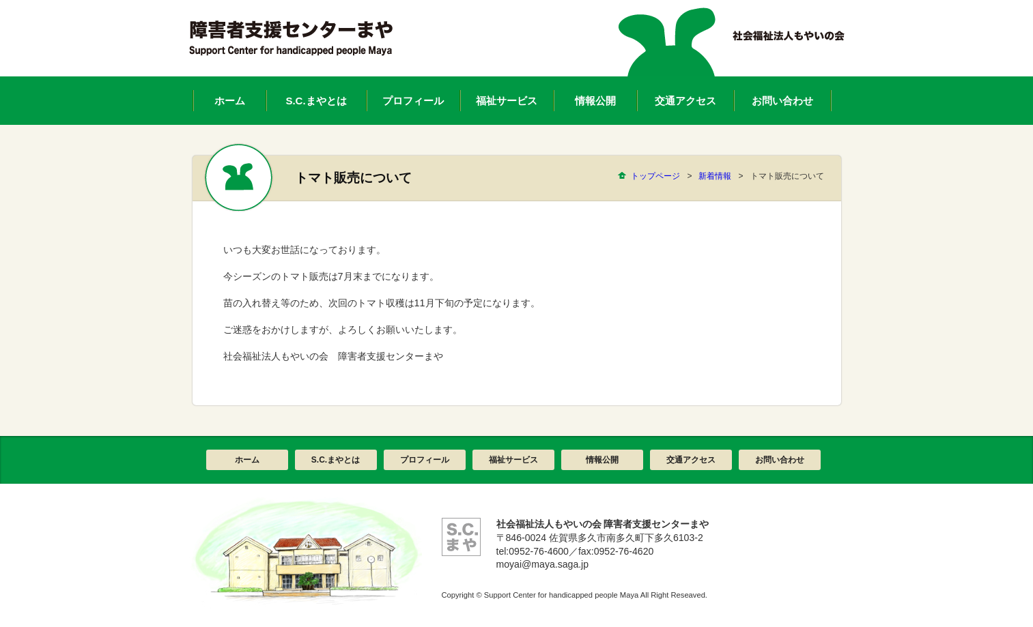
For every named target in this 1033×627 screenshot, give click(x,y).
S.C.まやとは (335, 460)
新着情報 (714, 176)
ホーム (247, 460)
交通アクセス (691, 460)
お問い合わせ (779, 460)
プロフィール (424, 460)
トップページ (655, 176)
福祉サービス (513, 460)
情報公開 (602, 460)
